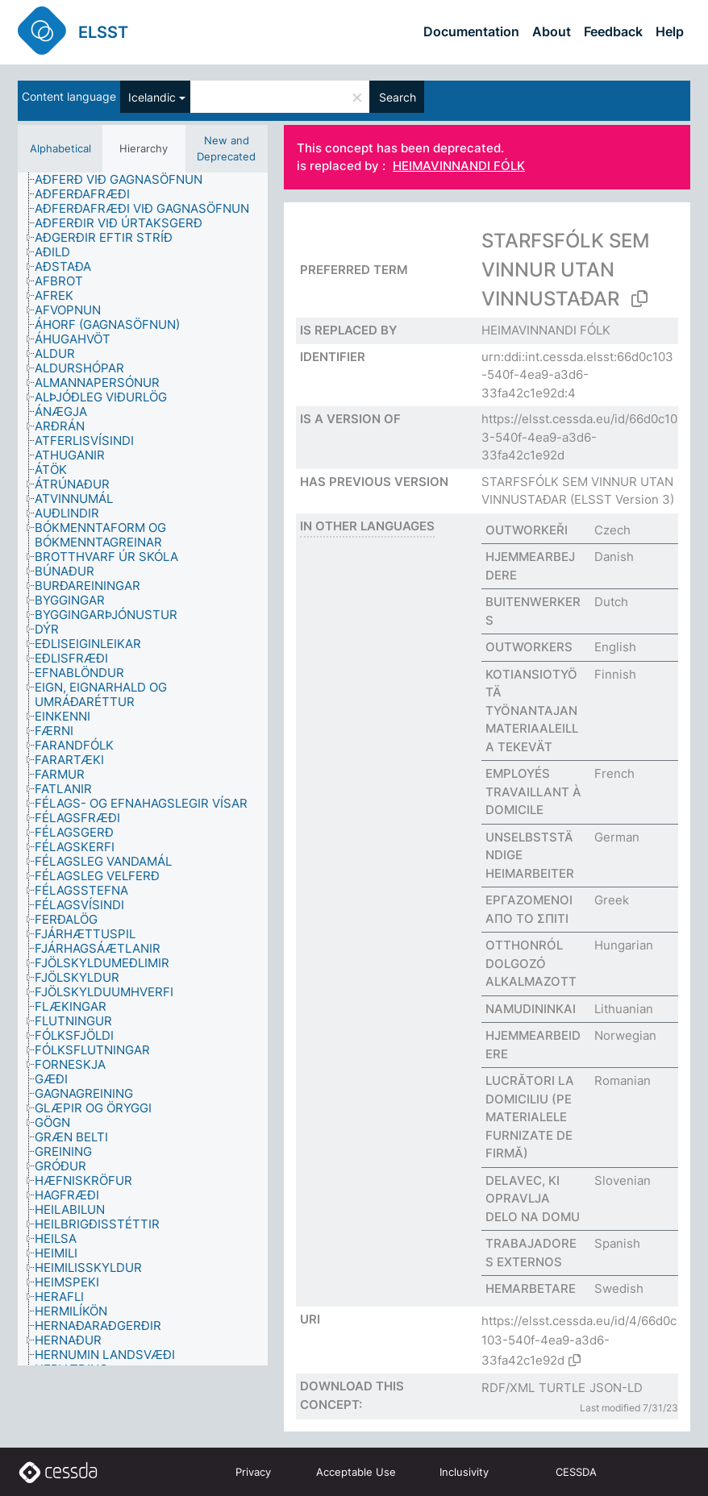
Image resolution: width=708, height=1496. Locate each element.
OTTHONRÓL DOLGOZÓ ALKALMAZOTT (531, 963)
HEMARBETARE (530, 1288)
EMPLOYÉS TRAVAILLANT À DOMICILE (533, 791)
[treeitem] (125, 179)
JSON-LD (616, 1387)
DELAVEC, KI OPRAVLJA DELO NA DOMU (532, 1198)
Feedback (613, 31)
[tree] (143, 768)
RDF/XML (508, 1387)
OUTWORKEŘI (526, 530)
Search (397, 97)
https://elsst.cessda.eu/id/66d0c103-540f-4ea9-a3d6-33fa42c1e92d (579, 437)
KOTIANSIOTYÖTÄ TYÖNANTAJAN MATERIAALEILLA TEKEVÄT (531, 710)
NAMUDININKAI (530, 1008)
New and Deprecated (226, 148)
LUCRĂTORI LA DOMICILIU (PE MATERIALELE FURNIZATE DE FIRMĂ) (529, 1117)
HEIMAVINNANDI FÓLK (459, 166)
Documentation (471, 31)
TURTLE (562, 1387)
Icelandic (152, 97)
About (551, 31)
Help (670, 31)
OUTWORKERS (529, 646)
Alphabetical (60, 148)
